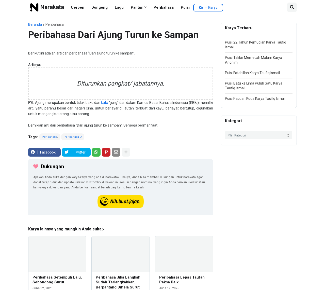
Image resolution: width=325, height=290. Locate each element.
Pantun (137, 7)
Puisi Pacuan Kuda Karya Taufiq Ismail (255, 98)
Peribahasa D (73, 137)
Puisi (185, 7)
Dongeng (99, 7)
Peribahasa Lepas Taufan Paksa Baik (182, 280)
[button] (292, 7)
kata (104, 103)
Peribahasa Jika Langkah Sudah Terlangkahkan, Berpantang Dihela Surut (118, 282)
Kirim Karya (208, 7)
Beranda (35, 24)
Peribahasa (164, 7)
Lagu (119, 7)
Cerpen (77, 7)
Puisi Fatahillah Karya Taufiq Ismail (252, 73)
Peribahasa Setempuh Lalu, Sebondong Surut (57, 280)
